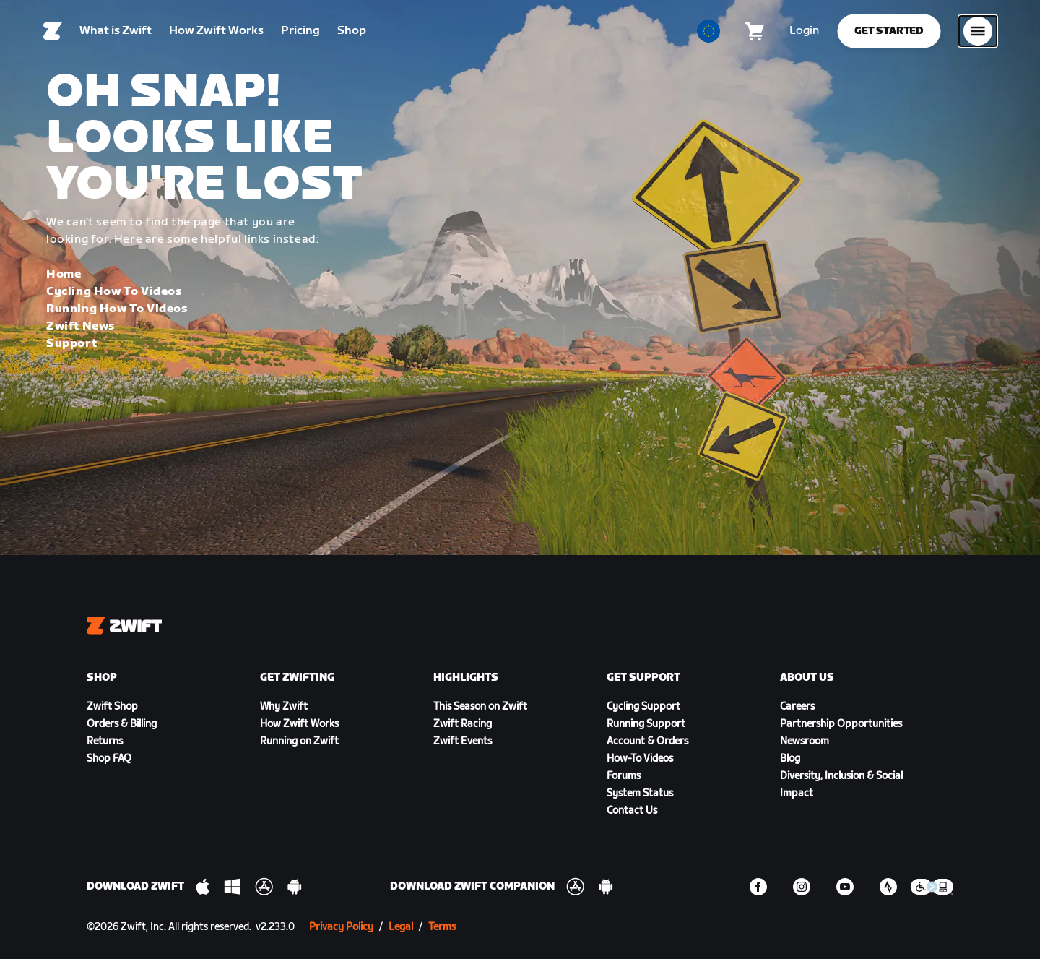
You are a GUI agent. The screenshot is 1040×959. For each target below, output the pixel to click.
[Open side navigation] (978, 32)
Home (63, 274)
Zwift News (80, 326)
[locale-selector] (708, 32)
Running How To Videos (117, 309)
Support (71, 344)
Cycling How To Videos (114, 291)
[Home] (52, 32)
